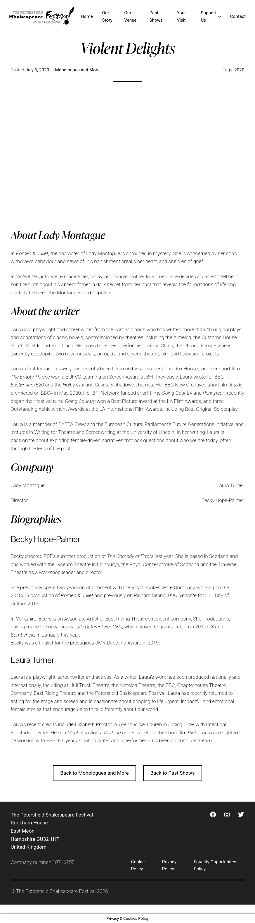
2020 (239, 70)
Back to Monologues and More (94, 773)
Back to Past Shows (172, 773)
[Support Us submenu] (219, 16)
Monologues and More (77, 70)
